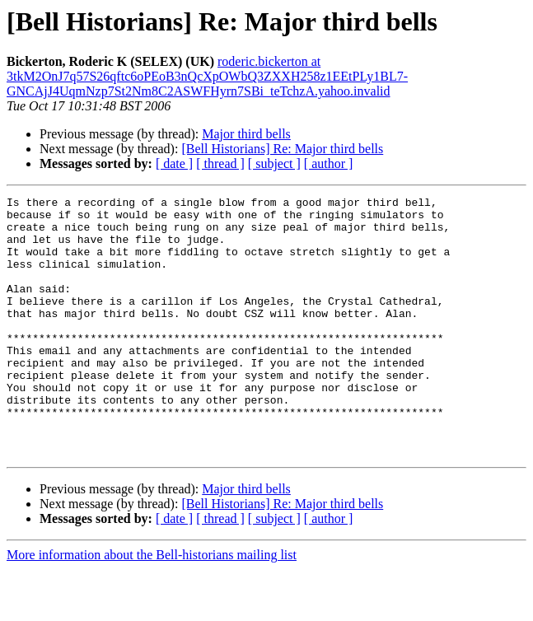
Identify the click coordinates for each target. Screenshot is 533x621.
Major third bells (246, 134)
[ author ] (328, 163)
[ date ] (174, 163)
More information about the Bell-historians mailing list (152, 607)
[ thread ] (220, 163)
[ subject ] (274, 163)
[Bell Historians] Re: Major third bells (282, 149)
